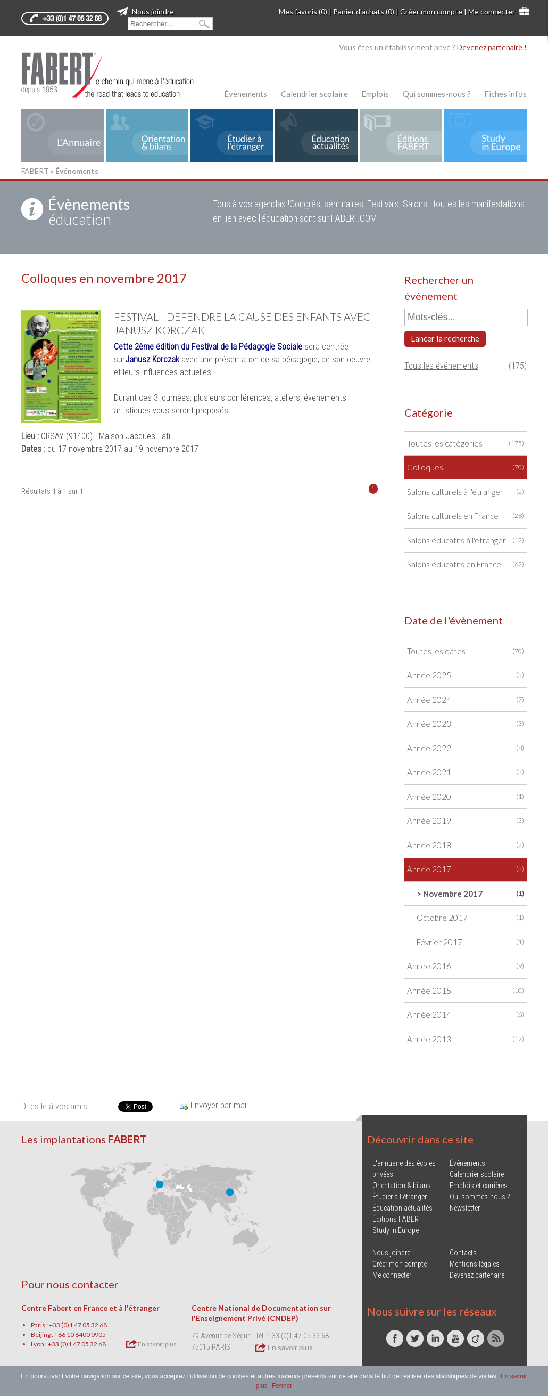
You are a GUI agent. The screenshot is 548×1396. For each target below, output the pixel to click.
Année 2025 (465, 675)
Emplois (375, 94)
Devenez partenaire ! (492, 47)
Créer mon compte (431, 11)
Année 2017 (465, 869)
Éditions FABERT (397, 1219)
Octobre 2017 (471, 918)
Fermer (282, 1386)
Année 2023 (465, 724)
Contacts (463, 1252)
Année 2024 (465, 700)
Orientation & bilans (401, 1185)
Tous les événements (441, 366)
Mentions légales (475, 1264)
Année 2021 (465, 772)
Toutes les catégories (465, 443)
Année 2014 (465, 1015)
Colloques (465, 467)
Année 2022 (465, 748)
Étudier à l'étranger (399, 1196)
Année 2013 (465, 1039)
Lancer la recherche (445, 338)
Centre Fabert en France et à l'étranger (90, 1307)
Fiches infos (505, 94)
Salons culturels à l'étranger (465, 492)
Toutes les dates (465, 651)
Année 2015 (465, 991)
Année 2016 (465, 966)
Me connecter (491, 11)
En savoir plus (151, 1344)
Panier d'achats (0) (363, 11)
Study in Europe (395, 1230)
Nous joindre (145, 11)
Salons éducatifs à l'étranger (465, 540)
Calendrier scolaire (314, 94)
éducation (89, 211)
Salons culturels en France (465, 516)
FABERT (35, 170)
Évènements (245, 94)
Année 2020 (465, 797)
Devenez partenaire (477, 1275)
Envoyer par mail (214, 1105)
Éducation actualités (402, 1208)
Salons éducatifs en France (465, 564)
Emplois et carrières (479, 1185)
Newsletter (465, 1208)
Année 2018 (465, 845)
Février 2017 (471, 942)
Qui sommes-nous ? (437, 94)
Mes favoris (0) (303, 11)
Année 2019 (465, 821)
